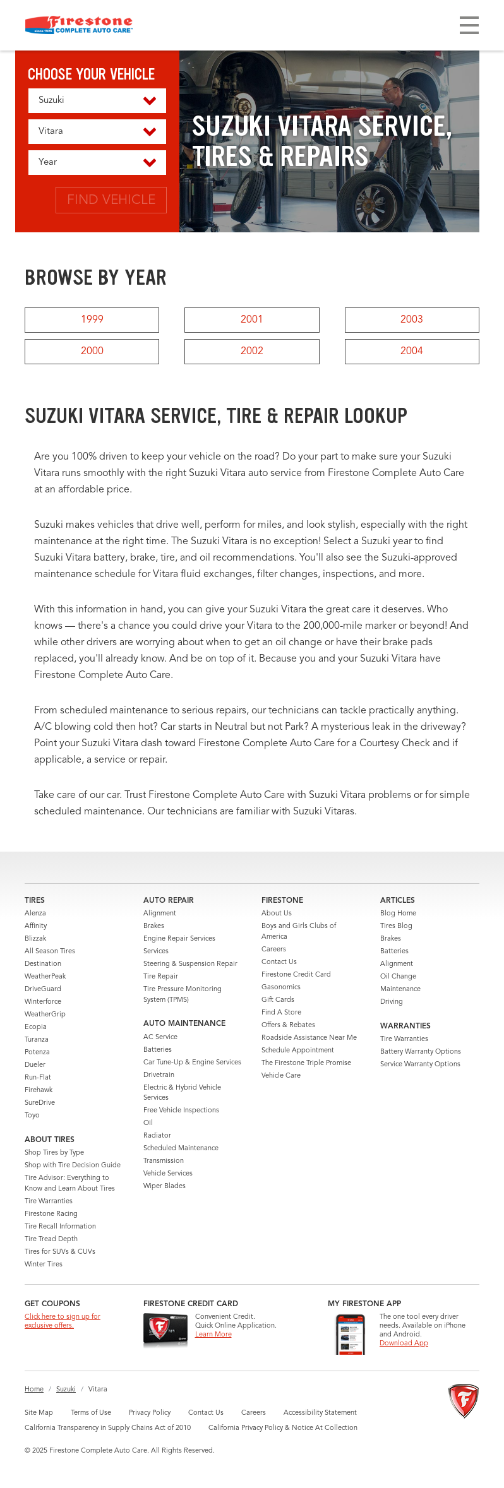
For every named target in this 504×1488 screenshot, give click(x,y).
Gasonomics (281, 987)
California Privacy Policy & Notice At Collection (282, 1428)
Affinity (36, 926)
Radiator (157, 1136)
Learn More (213, 1334)
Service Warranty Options (420, 1064)
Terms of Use (91, 1413)
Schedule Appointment (297, 1050)
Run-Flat (38, 1077)
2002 (252, 352)
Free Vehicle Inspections (181, 1110)
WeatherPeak (45, 976)
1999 (92, 320)
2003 (411, 320)
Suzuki (66, 1389)
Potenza (37, 1052)
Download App (404, 1343)
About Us (276, 913)
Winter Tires (44, 1264)
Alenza (35, 913)
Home (34, 1389)
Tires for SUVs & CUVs (60, 1252)
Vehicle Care (281, 1076)
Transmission (163, 1161)
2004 (411, 352)
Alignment (159, 913)
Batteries (157, 1050)
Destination (43, 964)
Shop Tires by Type (54, 1153)
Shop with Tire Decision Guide (73, 1165)
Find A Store (281, 1012)
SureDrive (40, 1103)
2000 (92, 352)
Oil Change (398, 976)
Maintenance (400, 989)
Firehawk (38, 1090)
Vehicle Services (168, 1173)
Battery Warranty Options (420, 1052)
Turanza (37, 1040)
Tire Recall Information (60, 1226)
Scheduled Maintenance (181, 1148)
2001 (252, 320)
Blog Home (398, 913)
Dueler (35, 1065)
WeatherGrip (45, 1014)
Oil (148, 1123)
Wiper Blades (164, 1186)
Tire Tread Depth (51, 1239)
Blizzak (35, 939)
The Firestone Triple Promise (306, 1063)
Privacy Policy (150, 1413)
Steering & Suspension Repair (190, 964)
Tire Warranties (49, 1201)
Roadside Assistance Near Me (309, 1038)
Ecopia (36, 1027)
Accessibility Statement (320, 1413)
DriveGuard (43, 989)
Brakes (153, 926)
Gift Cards (277, 1000)
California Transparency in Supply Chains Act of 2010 (108, 1428)
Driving (391, 1002)
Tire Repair (160, 976)
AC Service (160, 1037)
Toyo (32, 1115)
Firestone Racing (51, 1214)
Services (156, 951)
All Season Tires (50, 951)
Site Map (39, 1413)
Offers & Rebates (288, 1025)
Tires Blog (396, 926)
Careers (273, 949)
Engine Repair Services (179, 939)
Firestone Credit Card (296, 975)
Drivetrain (158, 1075)
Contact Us (279, 962)
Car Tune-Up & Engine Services (192, 1062)
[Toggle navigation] (469, 25)
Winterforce (43, 1002)
